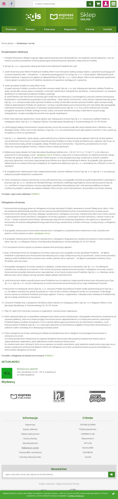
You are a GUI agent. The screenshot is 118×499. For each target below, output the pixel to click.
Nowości (30, 29)
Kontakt (107, 29)
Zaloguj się (106, 4)
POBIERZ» (35, 194)
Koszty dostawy (30, 439)
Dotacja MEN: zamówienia (30, 452)
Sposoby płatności (30, 443)
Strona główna (8, 43)
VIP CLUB (88, 443)
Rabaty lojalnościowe (30, 434)
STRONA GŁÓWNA (87, 425)
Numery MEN (87, 448)
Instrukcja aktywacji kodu (30, 457)
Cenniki (88, 457)
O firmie (90, 29)
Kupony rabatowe (30, 429)
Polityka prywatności (87, 429)
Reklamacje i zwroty (30, 448)
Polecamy (49, 29)
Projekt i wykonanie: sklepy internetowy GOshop (59, 484)
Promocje (11, 29)
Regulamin (70, 29)
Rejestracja (30, 425)
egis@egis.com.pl (44, 155)
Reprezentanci (88, 439)
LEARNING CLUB (88, 434)
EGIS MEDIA (88, 452)
